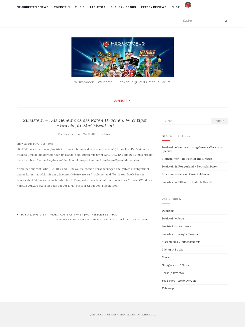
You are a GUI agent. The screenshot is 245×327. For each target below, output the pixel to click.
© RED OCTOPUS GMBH (103, 314)
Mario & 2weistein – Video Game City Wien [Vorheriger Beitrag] (67, 214)
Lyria (107, 134)
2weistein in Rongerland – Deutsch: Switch (190, 166)
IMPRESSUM (127, 314)
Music (79, 7)
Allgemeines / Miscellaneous (181, 242)
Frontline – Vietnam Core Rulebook (185, 174)
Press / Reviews (154, 7)
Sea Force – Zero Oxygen (179, 280)
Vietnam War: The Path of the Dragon (187, 159)
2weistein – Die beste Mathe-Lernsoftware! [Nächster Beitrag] (105, 219)
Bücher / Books (123, 7)
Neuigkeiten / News (33, 7)
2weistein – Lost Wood (177, 226)
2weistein (62, 7)
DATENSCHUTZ (146, 314)
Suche (220, 120)
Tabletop (97, 7)
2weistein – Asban (173, 218)
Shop (176, 7)
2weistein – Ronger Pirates (180, 234)
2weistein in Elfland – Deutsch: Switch (187, 182)
